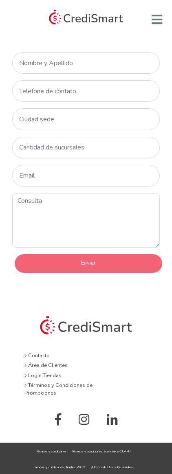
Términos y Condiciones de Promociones (58, 389)
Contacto (37, 355)
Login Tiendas (43, 375)
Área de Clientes (46, 365)
